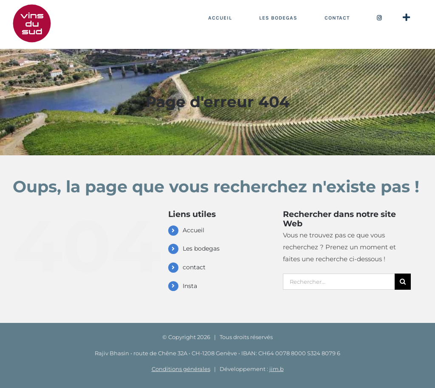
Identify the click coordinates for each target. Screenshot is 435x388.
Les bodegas (201, 248)
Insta (190, 286)
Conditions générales (181, 368)
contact (194, 267)
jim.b (276, 368)
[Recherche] (403, 282)
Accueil (193, 230)
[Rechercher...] (339, 282)
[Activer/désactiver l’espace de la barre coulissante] (406, 18)
